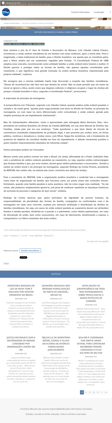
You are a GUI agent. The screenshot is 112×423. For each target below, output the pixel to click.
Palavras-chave (11, 250)
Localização (99, 12)
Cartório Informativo (80, 12)
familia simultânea (30, 250)
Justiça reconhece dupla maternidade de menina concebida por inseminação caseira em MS (21, 343)
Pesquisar (3, 3)
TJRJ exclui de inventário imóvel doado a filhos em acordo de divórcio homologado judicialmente (56, 343)
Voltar (6, 263)
